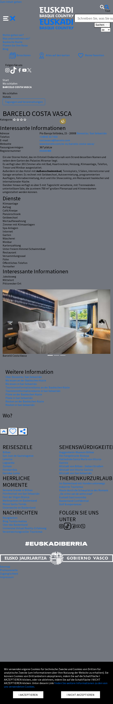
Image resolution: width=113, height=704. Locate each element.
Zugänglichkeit (9, 573)
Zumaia (7, 466)
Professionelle (9, 570)
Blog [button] (5, 49)
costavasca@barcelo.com (54, 140)
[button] (9, 18)
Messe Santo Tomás (14, 504)
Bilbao (7, 452)
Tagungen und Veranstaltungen (24, 102)
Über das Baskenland (15, 524)
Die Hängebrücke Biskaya (74, 455)
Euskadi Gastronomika (72, 497)
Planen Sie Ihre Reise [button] (15, 45)
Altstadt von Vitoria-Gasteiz (76, 469)
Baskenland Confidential (74, 500)
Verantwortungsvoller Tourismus (22, 531)
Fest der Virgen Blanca (16, 497)
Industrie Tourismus (71, 486)
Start (6, 80)
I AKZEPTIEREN (28, 694)
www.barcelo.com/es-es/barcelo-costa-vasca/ (66, 143)
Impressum (7, 577)
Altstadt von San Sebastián (75, 473)
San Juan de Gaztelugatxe (18, 455)
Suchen (102, 25)
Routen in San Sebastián (20, 405)
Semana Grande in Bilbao (18, 490)
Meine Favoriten (90, 55)
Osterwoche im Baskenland (19, 507)
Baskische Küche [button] (12, 42)
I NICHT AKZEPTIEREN (80, 694)
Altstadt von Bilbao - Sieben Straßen (81, 466)
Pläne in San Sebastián (19, 398)
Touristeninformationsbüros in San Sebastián (32, 391)
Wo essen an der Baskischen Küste (25, 380)
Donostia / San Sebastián (92, 133)
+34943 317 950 (48, 136)
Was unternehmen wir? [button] (16, 38)
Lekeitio (7, 459)
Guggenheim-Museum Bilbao (76, 452)
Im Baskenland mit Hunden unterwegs (82, 483)
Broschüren (20, 55)
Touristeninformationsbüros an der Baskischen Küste (37, 387)
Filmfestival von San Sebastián (21, 493)
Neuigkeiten (10, 517)
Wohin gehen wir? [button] (13, 35)
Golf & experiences (70, 504)
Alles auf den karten (54, 55)
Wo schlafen (10, 83)
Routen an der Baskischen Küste (24, 401)
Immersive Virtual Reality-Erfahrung (24, 528)
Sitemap (5, 566)
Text (107, 11)
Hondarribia (10, 469)
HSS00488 (45, 150)
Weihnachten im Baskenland (20, 500)
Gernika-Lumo (11, 473)
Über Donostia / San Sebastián (23, 377)
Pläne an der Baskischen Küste (23, 394)
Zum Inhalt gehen (11, 1)
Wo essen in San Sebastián (21, 384)
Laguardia (8, 462)
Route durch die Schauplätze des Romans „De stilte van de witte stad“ (83, 491)
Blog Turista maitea (15, 521)
